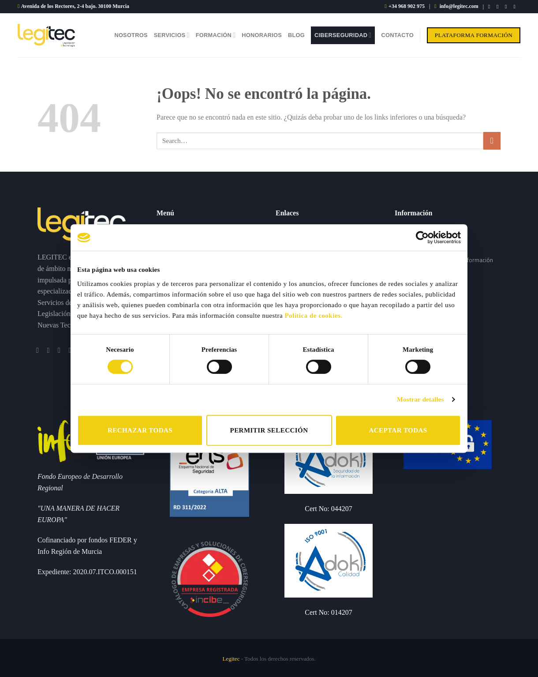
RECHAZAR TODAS (140, 430)
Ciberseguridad (342, 35)
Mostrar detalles (420, 399)
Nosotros (130, 35)
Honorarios (262, 35)
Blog (296, 35)
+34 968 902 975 (407, 6)
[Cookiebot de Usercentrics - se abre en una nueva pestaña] (422, 237)
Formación (216, 35)
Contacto (397, 35)
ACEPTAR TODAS (398, 430)
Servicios (172, 35)
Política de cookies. (313, 315)
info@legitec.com (459, 6)
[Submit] (492, 140)
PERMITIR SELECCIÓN (269, 430)
